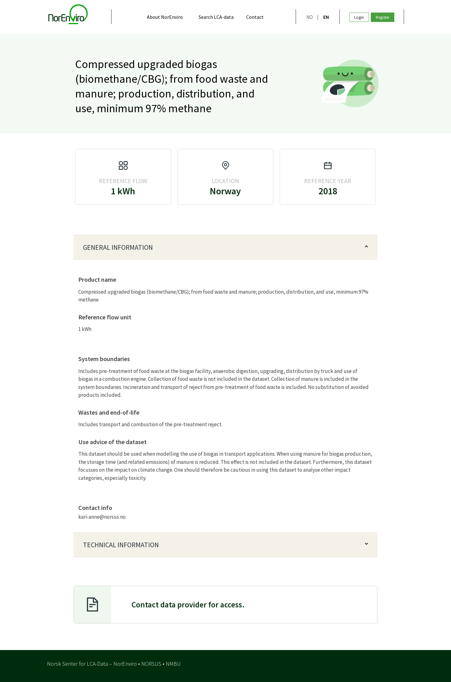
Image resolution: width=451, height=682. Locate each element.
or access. (188, 605)
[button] (225, 247)
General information (118, 247)
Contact (255, 17)
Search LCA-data (216, 17)
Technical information (121, 544)
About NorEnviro (165, 17)
